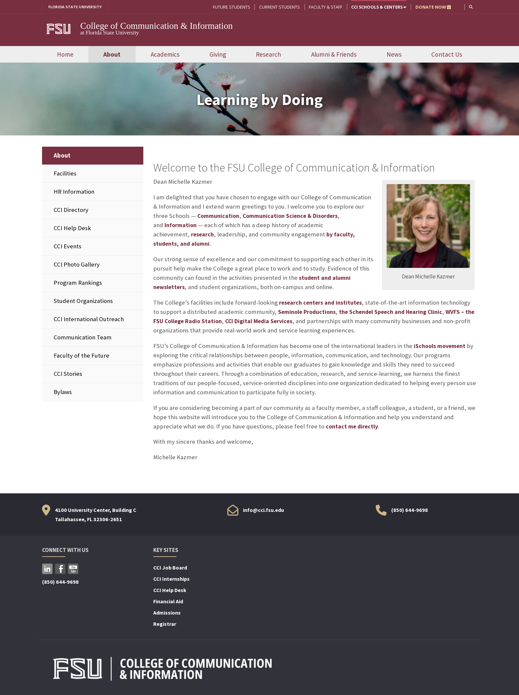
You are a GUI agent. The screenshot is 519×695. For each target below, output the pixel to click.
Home (65, 55)
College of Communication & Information (156, 26)
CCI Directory (71, 210)
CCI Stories (68, 374)
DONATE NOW (432, 7)
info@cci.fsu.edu (263, 510)
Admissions (167, 613)
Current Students (279, 7)
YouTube (73, 569)
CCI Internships (171, 579)
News (394, 55)
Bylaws (63, 392)
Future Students (231, 7)
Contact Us (446, 55)
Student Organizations (83, 301)
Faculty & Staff (325, 7)
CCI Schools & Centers (378, 7)
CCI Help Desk (72, 228)
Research (268, 55)
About (111, 55)
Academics (165, 55)
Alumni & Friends (333, 55)
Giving (218, 55)
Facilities (65, 173)
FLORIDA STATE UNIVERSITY (77, 7)
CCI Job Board (170, 568)
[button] (470, 7)
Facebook (60, 569)
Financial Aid (168, 602)
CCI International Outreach (89, 319)
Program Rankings (78, 283)
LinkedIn (47, 569)
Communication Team (83, 338)
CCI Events (67, 246)
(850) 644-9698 (409, 510)
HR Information (74, 192)
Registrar (164, 624)
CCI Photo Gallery (77, 265)
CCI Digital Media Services (274, 321)
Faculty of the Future (81, 356)
